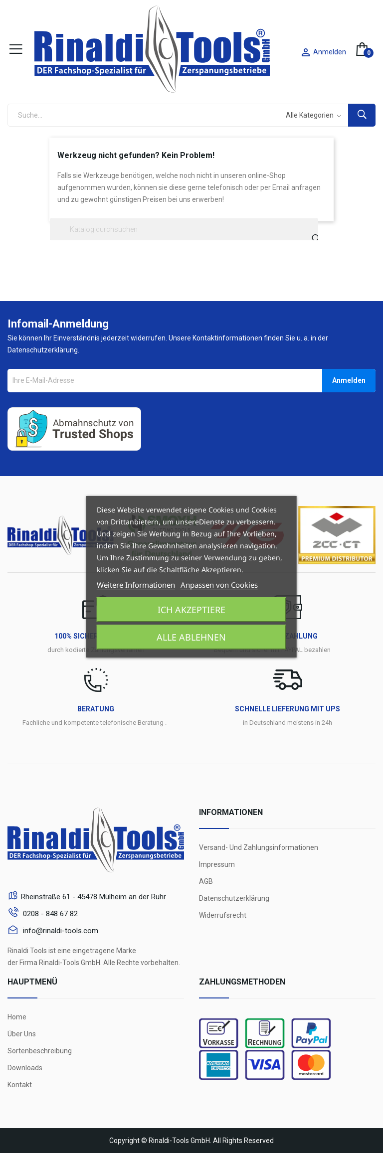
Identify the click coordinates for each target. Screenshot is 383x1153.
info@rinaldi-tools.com (59, 930)
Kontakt (19, 1085)
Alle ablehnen (191, 637)
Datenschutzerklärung (234, 898)
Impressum (217, 864)
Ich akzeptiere (191, 610)
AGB (206, 881)
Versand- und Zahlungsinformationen (258, 847)
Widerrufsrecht (222, 915)
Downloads (24, 1068)
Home (16, 1017)
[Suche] (184, 229)
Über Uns (21, 1034)
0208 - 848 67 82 (49, 913)
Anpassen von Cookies (219, 585)
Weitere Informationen (136, 585)
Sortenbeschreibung (39, 1051)
